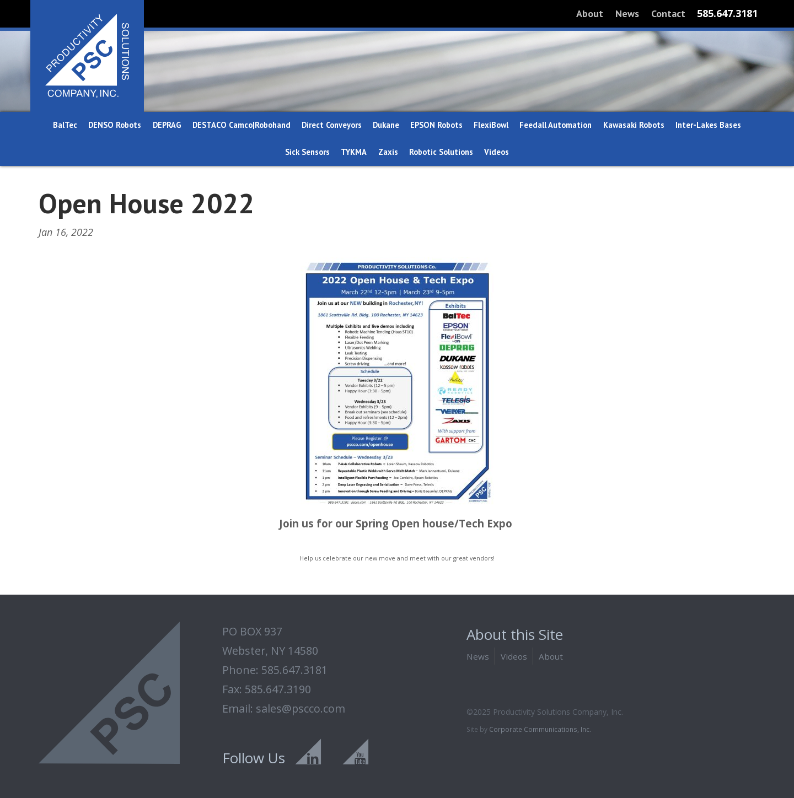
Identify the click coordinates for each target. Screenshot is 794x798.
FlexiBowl (491, 125)
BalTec (65, 125)
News (627, 13)
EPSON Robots (436, 125)
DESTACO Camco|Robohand (241, 125)
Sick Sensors (307, 152)
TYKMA (354, 152)
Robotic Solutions (441, 152)
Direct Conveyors (332, 125)
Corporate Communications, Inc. (540, 729)
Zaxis (388, 152)
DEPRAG (167, 125)
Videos (496, 152)
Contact (668, 13)
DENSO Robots (114, 125)
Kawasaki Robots (633, 125)
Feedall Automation (555, 125)
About (589, 13)
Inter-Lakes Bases (708, 125)
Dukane (386, 125)
